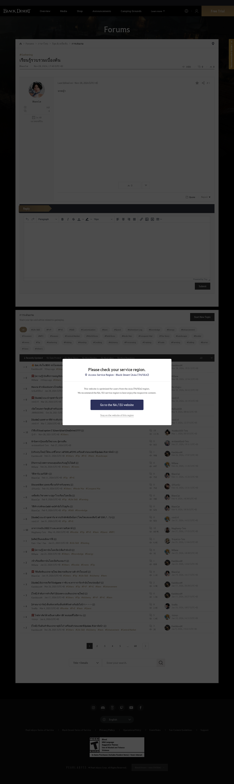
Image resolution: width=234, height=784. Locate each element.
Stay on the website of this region (117, 415)
